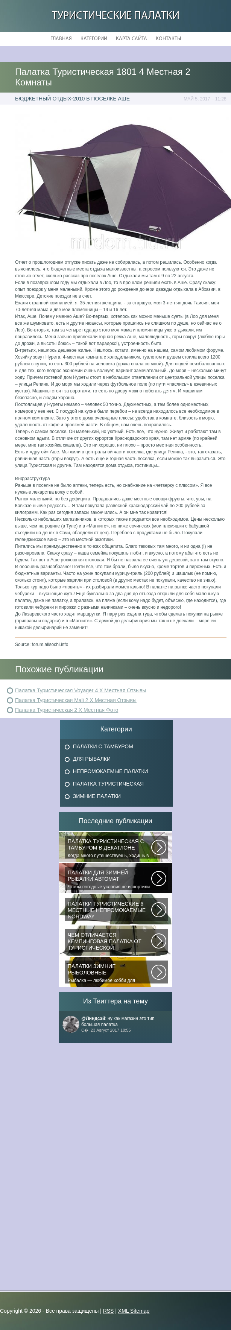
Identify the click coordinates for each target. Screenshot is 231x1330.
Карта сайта (131, 39)
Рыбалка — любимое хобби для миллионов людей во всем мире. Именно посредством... (109, 973)
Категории (94, 39)
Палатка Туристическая (108, 784)
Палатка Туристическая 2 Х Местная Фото (66, 710)
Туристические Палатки (115, 16)
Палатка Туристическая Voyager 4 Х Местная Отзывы (80, 690)
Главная (61, 39)
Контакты (168, 39)
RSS (108, 1311)
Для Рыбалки (92, 759)
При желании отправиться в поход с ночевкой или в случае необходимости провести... (109, 942)
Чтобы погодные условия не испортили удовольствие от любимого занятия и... (109, 879)
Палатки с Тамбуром (103, 746)
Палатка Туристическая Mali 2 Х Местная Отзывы (76, 700)
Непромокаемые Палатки (110, 771)
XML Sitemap (134, 1311)
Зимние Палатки (97, 796)
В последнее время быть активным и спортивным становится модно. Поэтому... (109, 911)
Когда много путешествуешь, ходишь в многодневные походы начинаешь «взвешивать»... (109, 848)
